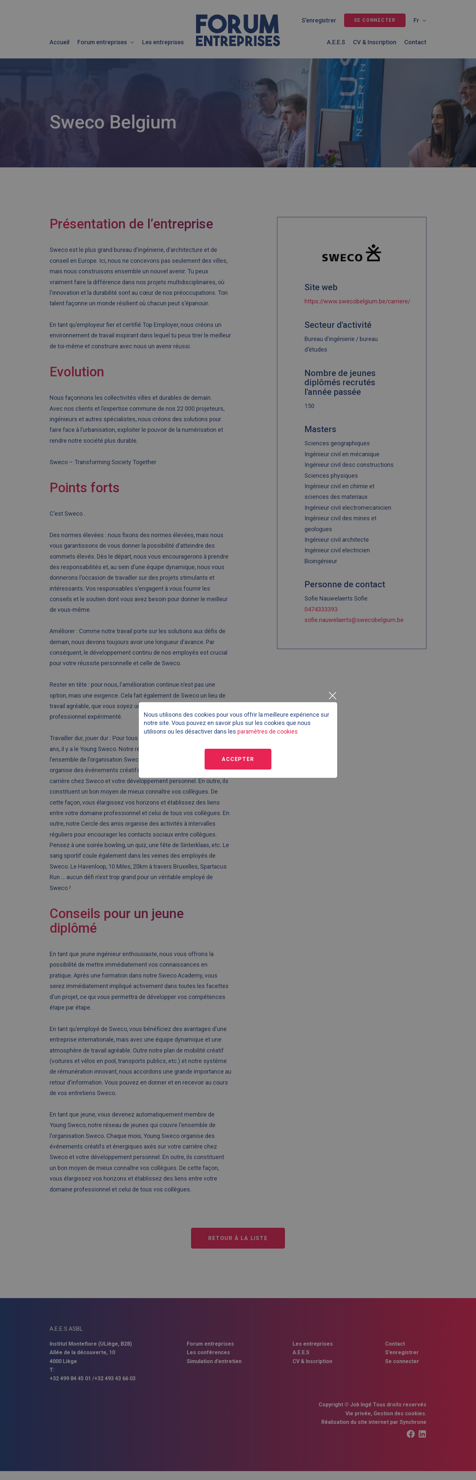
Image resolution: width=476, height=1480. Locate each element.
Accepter (238, 759)
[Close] (332, 696)
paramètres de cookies (267, 731)
